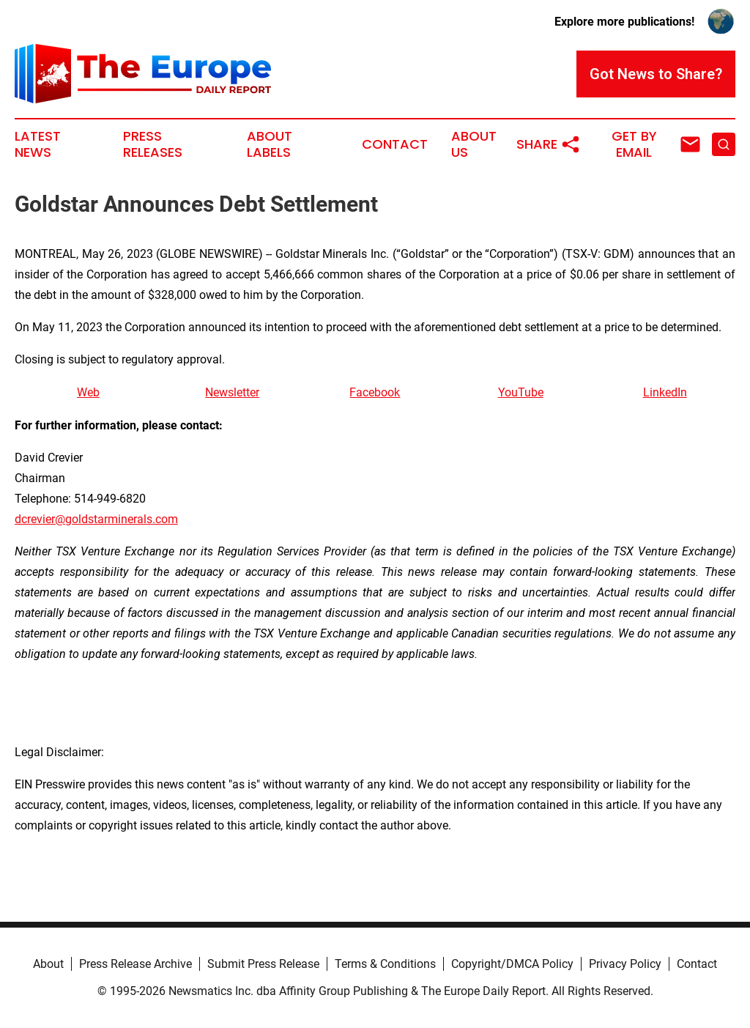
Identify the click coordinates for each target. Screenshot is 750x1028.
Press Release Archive (135, 964)
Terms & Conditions (385, 964)
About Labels (269, 144)
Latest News (38, 144)
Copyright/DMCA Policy (512, 964)
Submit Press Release (263, 964)
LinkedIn (665, 392)
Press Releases (152, 144)
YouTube (520, 392)
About (48, 964)
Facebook (374, 392)
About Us (474, 144)
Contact (395, 144)
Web (88, 392)
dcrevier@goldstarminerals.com (96, 519)
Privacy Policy (625, 964)
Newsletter (232, 392)
